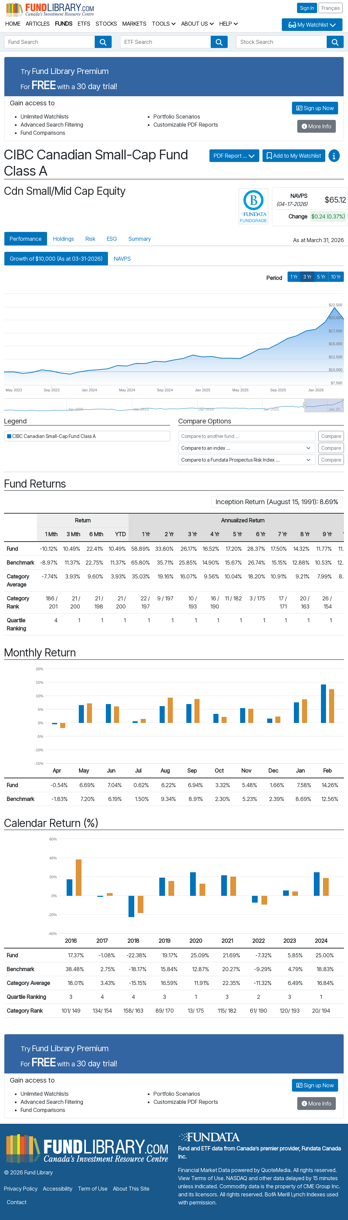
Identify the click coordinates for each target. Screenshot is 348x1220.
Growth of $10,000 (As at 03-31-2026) (56, 258)
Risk (90, 238)
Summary (140, 238)
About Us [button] (197, 23)
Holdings (63, 238)
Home (12, 23)
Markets (134, 23)
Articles (38, 23)
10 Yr (336, 277)
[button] (103, 42)
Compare (331, 436)
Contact (16, 1202)
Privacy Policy (21, 1188)
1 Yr (294, 277)
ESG (112, 238)
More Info (316, 126)
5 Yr (321, 277)
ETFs (84, 23)
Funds (63, 23)
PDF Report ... (234, 155)
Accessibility (57, 1188)
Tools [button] (164, 23)
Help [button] (228, 23)
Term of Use (93, 1188)
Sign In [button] (307, 8)
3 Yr (307, 277)
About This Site (131, 1188)
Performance (26, 238)
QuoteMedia (276, 1170)
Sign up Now (315, 108)
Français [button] (331, 8)
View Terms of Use (201, 1178)
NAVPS (122, 258)
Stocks (106, 23)
